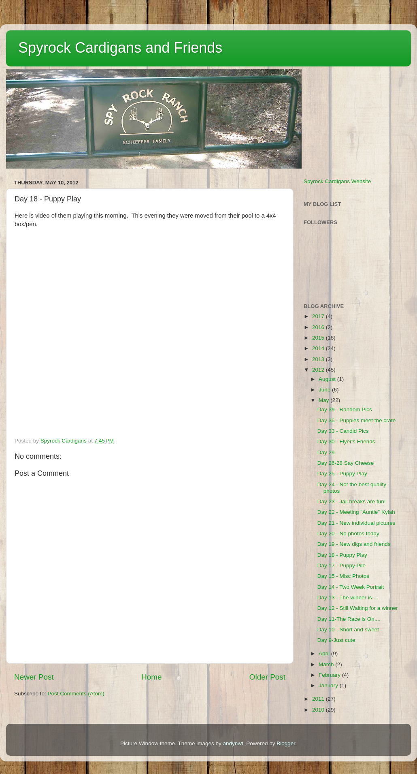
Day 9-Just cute (336, 640)
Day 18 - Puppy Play (342, 555)
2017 (319, 316)
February (330, 675)
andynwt (233, 743)
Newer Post (34, 677)
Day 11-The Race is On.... (349, 619)
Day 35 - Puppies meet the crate (356, 420)
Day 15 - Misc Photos (343, 576)
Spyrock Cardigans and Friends (120, 47)
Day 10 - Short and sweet (348, 629)
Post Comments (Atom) (76, 694)
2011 (319, 699)
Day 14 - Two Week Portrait (350, 587)
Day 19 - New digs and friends (354, 544)
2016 (319, 327)
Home (151, 677)
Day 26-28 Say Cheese (345, 463)
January (329, 685)
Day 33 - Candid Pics (343, 431)
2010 (319, 710)
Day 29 (326, 452)
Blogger (286, 743)
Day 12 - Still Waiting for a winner (357, 608)
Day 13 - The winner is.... (347, 597)
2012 (319, 370)
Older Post (267, 677)
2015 (319, 338)
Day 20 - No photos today (348, 533)
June (325, 390)
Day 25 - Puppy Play (342, 473)
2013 (319, 359)
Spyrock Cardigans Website (337, 181)
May (324, 400)
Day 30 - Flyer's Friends (346, 441)
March (327, 664)
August (328, 379)
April (325, 653)
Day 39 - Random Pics (344, 409)
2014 (319, 348)
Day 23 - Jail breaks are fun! (351, 501)
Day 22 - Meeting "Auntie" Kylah (356, 512)
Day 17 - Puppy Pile (341, 565)
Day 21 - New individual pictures (356, 523)
